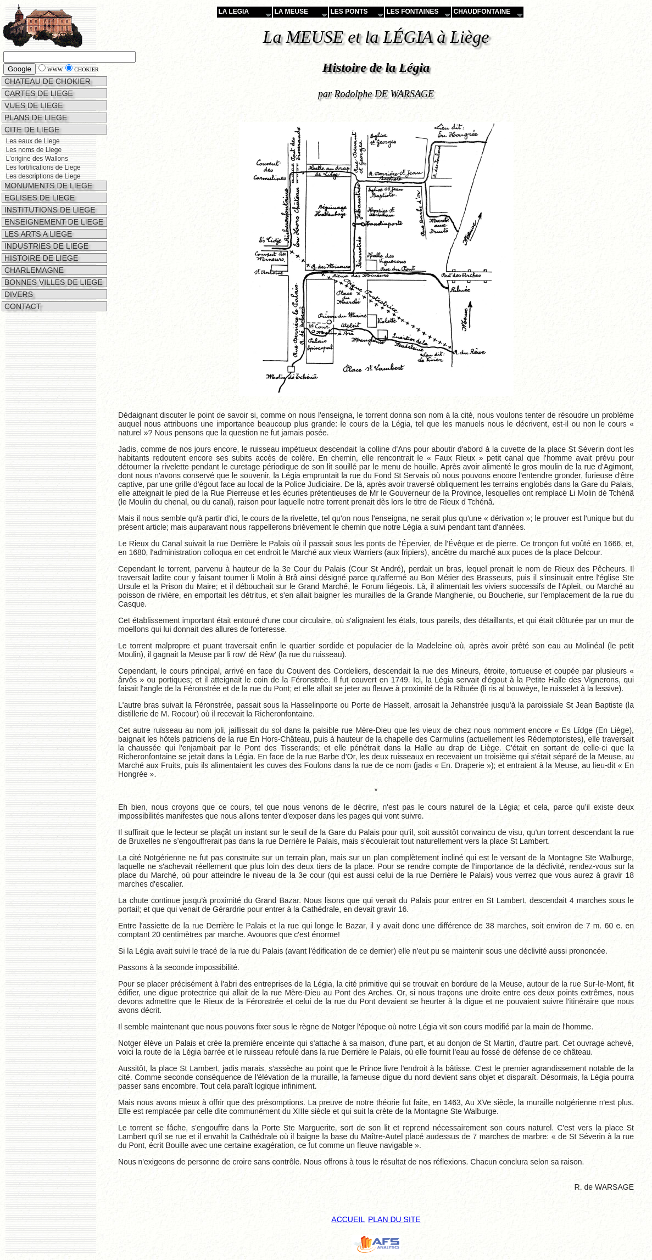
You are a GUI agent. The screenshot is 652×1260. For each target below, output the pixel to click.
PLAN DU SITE (394, 1219)
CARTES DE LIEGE (37, 93)
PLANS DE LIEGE (34, 117)
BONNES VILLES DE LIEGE (52, 282)
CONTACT (21, 306)
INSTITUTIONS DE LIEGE (49, 209)
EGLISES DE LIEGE (38, 197)
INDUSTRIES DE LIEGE (45, 246)
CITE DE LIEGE (30, 129)
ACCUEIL (348, 1219)
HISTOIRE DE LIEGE (40, 258)
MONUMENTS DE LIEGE (47, 185)
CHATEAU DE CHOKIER (46, 81)
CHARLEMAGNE (33, 270)
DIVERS (17, 294)
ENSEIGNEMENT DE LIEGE (52, 221)
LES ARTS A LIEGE (37, 233)
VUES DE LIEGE (32, 105)
